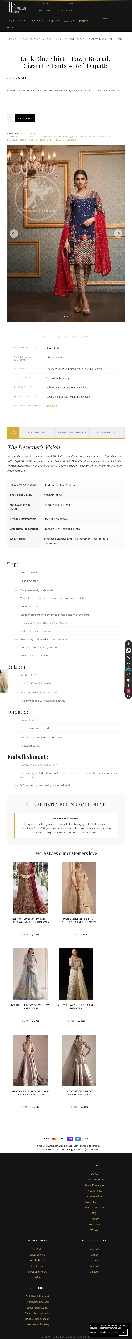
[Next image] (118, 233)
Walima (69, 21)
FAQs (95, 1201)
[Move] (128, 643)
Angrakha (44, 4)
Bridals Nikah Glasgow (37, 1307)
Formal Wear (32, 39)
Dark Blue (55, 137)
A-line (37, 1265)
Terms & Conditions (94, 1196)
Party (11, 27)
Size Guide (94, 1213)
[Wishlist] (128, 675)
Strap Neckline (42, 140)
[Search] (128, 696)
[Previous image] (14, 233)
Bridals (38, 21)
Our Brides (37, 1237)
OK (123, 1332)
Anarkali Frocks (65, 11)
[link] (128, 650)
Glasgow (94, 1260)
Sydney (95, 1243)
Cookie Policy (94, 1184)
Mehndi (84, 21)
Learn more (112, 1332)
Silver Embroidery (37, 1260)
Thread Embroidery (65, 140)
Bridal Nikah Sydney (37, 1296)
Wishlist (94, 1218)
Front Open (37, 1254)
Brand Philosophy (94, 1173)
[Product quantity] (10, 118)
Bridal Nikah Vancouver (37, 1301)
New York (94, 1237)
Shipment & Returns (94, 1190)
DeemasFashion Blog (37, 1313)
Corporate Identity (94, 1167)
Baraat (54, 21)
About (94, 1162)
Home (10, 21)
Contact (94, 1207)
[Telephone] (128, 657)
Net (73, 137)
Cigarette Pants (38, 137)
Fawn (66, 137)
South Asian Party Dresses (93, 137)
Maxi (57, 4)
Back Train (45, 11)
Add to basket (25, 118)
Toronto (95, 1249)
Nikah (23, 21)
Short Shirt (23, 140)
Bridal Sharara (37, 1243)
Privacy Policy (94, 1179)
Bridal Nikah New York (38, 1285)
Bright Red (20, 137)
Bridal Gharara (37, 1249)
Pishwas (68, 4)
